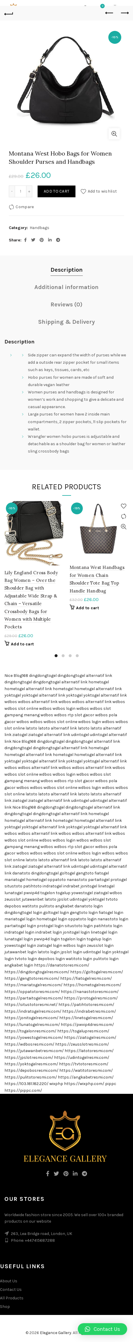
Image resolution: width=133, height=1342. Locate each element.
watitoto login (79, 958)
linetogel (106, 886)
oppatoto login (82, 919)
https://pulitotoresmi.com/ (30, 1077)
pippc (110, 1083)
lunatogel (13, 892)
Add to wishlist (102, 191)
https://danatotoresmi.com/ (61, 965)
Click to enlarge (114, 133)
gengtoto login (84, 912)
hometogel (98, 682)
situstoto (13, 886)
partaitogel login (20, 925)
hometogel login (51, 919)
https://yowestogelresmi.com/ (33, 1037)
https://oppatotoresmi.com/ (32, 991)
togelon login (73, 939)
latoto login (49, 951)
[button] (102, 1329)
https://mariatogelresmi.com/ (33, 984)
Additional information (66, 287)
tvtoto (112, 899)
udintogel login (97, 951)
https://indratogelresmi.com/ (32, 1011)
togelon (47, 892)
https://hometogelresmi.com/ (92, 984)
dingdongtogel (43, 675)
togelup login (99, 939)
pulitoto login (106, 958)
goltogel (67, 873)
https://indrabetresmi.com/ (89, 1011)
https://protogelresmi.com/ (91, 998)
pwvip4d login (47, 939)
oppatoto (57, 879)
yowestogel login (20, 945)
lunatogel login (18, 939)
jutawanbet (33, 899)
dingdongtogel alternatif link (85, 675)
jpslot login (71, 951)
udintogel (80, 734)
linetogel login (104, 932)
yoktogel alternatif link (43, 695)
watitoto (30, 906)
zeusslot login (100, 945)
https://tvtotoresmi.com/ (83, 1063)
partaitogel (99, 879)
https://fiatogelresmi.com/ (86, 978)
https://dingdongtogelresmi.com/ (36, 971)
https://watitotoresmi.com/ (86, 1070)
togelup (63, 892)
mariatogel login (20, 919)
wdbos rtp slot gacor (74, 714)
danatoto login (89, 906)
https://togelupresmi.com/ (83, 1031)
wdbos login (64, 708)
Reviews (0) (66, 304)
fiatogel (102, 873)
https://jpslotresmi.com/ (28, 1057)
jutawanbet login (20, 951)
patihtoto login (108, 925)
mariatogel (14, 879)
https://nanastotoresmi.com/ (90, 991)
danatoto (21, 873)
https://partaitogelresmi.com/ (33, 998)
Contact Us (11, 1289)
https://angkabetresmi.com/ (86, 1077)
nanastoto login (112, 919)
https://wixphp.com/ (84, 1083)
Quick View (58, 527)
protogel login (50, 925)
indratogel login (19, 932)
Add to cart (56, 191)
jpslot (63, 899)
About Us (8, 1280)
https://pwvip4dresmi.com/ (87, 1024)
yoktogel (12, 695)
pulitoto (46, 906)
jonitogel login (76, 932)
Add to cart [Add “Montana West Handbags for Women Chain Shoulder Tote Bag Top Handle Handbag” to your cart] (87, 607)
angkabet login (18, 965)
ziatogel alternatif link (49, 734)
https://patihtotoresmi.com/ (86, 1004)
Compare (25, 206)
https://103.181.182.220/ (26, 1083)
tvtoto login (26, 958)
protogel (118, 879)
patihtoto (32, 886)
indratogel (52, 886)
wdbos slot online (21, 708)
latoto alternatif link (57, 728)
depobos (12, 906)
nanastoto (77, 879)
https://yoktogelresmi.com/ (31, 1063)
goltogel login (56, 912)
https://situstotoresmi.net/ (31, 1004)
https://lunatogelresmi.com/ (32, 1024)
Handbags (39, 227)
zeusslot (12, 899)
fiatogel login (111, 912)
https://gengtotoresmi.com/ (31, 978)
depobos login (51, 958)
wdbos (10, 701)
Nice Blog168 (16, 675)
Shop (5, 1306)
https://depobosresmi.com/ (31, 1070)
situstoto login (79, 925)
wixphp (56, 1083)
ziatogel (19, 734)
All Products (11, 1298)
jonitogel (88, 886)
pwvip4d (31, 892)
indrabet (71, 886)
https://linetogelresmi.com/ (86, 1017)
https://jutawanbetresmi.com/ (34, 1050)
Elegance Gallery (55, 1332)
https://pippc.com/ (23, 1090)
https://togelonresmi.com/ (30, 1031)
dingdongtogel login (23, 912)
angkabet (64, 906)
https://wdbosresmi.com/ (29, 1044)
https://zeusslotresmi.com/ (82, 1044)
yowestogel (82, 892)
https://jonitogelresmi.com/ (31, 1017)
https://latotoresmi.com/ (89, 1050)
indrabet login (48, 932)
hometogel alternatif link (28, 688)
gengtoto (85, 873)
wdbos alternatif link (38, 701)
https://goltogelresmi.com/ (96, 971)
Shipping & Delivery (66, 321)
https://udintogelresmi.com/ (81, 1057)
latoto (31, 728)
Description (66, 269)
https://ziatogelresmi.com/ (90, 1037)
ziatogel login (49, 945)
